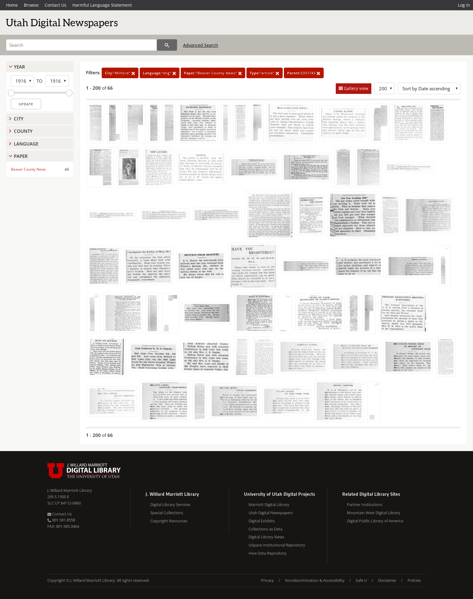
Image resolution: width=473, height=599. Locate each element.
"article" (264, 73)
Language (26, 144)
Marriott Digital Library (269, 504)
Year (19, 67)
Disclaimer (387, 580)
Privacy (267, 580)
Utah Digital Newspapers (271, 512)
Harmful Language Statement (102, 5)
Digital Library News (266, 537)
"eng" (159, 73)
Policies (414, 580)
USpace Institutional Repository (277, 545)
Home (12, 5)
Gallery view (355, 88)
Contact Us (55, 5)
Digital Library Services (170, 504)
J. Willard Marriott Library (69, 490)
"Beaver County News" (213, 73)
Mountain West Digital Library (373, 512)
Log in (464, 5)
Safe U (361, 580)
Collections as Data (265, 529)
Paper (21, 156)
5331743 (303, 73)
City (19, 119)
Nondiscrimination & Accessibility (314, 580)
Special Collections (166, 512)
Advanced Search (200, 45)
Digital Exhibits (262, 521)
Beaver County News (28, 169)
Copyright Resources (168, 521)
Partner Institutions (364, 504)
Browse (31, 5)
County (23, 131)
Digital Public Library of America (375, 521)
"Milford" (120, 73)
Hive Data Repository (268, 553)
